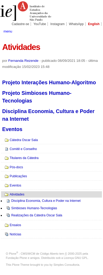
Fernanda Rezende (23, 61)
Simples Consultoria (66, 264)
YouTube (40, 24)
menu (7, 31)
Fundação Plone (16, 257)
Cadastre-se (20, 24)
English (94, 24)
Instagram (57, 24)
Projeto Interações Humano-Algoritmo (49, 82)
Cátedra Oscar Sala (24, 140)
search (95, 30)
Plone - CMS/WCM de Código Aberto (34, 253)
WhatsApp (76, 24)
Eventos (12, 129)
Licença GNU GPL (76, 257)
